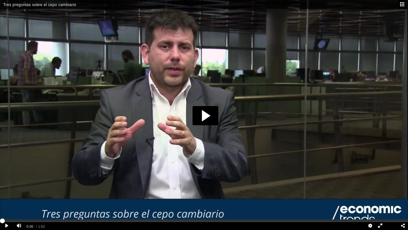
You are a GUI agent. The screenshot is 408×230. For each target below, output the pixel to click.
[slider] (204, 220)
